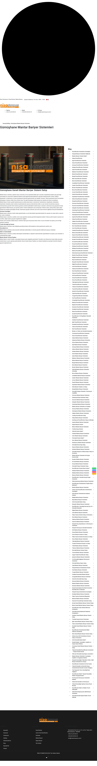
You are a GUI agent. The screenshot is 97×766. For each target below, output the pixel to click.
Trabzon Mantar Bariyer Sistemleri (80, 548)
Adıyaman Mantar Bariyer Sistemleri (81, 340)
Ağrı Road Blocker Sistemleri (79, 160)
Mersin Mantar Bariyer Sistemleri (80, 426)
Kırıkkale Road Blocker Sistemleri (80, 309)
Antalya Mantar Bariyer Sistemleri (80, 351)
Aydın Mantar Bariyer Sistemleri (80, 356)
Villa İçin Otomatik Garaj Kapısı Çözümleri (82, 654)
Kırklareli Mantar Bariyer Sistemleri (80, 449)
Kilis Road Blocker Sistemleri (79, 329)
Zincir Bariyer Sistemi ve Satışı (79, 534)
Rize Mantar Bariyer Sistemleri (79, 517)
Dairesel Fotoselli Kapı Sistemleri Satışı (82, 600)
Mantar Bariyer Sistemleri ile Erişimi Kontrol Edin (81, 456)
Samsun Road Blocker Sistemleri (80, 273)
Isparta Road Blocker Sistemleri (80, 217)
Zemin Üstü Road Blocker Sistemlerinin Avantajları (82, 490)
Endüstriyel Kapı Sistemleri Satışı (80, 397)
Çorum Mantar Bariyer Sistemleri (80, 380)
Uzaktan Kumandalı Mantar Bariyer (80, 574)
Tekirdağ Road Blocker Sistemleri (80, 282)
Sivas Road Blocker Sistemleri (79, 280)
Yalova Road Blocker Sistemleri (80, 326)
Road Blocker (38, 730)
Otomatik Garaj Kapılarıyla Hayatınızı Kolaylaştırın (81, 612)
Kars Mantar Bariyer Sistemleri (79, 440)
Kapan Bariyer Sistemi (77, 424)
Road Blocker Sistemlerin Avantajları (81, 151)
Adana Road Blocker (77, 158)
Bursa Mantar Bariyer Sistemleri (80, 373)
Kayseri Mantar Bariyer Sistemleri (80, 447)
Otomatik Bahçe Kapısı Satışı (79, 563)
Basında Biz (90, 114)
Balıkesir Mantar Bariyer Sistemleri (80, 358)
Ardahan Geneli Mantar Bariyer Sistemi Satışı (81, 616)
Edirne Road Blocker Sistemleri (80, 199)
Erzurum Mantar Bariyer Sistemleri (80, 399)
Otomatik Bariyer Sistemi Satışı (79, 550)
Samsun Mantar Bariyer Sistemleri (80, 521)
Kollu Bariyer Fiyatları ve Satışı (79, 387)
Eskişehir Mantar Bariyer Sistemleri (81, 402)
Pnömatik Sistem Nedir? (78, 438)
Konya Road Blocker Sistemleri (80, 244)
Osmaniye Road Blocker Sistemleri (80, 333)
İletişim (95, 114)
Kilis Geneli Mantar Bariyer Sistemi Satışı (82, 633)
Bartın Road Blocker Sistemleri (79, 311)
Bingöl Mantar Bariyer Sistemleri (80, 362)
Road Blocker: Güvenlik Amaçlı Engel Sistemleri (81, 478)
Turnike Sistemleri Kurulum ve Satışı (81, 543)
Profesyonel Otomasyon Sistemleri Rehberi (81, 678)
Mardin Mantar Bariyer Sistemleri (80, 487)
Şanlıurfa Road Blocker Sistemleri (80, 291)
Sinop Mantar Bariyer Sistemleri (80, 532)
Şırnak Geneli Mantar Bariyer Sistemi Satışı (82, 603)
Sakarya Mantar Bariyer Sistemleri (80, 519)
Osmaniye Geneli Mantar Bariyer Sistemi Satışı (82, 646)
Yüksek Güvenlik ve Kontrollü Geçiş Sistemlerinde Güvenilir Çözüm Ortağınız (82, 667)
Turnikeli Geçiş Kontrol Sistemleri (80, 619)
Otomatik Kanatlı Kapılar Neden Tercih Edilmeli (81, 696)
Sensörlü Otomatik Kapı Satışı (79, 579)
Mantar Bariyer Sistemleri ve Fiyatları (81, 406)
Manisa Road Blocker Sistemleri (80, 250)
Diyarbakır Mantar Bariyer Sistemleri (81, 384)
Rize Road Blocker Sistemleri (79, 271)
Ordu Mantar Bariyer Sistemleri (79, 512)
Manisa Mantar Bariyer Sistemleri (80, 475)
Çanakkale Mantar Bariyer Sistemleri (81, 375)
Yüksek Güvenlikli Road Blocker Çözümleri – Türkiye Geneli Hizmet (82, 650)
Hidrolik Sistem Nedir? (77, 431)
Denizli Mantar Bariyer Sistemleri (80, 382)
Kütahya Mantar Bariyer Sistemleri (80, 470)
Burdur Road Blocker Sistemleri (80, 187)
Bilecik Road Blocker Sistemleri (80, 174)
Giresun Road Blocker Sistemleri (80, 212)
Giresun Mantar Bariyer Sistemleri (80, 408)
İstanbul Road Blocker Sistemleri (80, 230)
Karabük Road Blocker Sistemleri (80, 324)
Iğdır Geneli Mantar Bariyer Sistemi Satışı (82, 621)
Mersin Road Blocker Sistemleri (80, 232)
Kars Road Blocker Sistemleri (79, 226)
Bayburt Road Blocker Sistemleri (80, 304)
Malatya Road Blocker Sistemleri (80, 248)
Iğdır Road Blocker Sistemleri (79, 322)
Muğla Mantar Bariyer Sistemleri (80, 497)
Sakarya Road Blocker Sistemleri (80, 268)
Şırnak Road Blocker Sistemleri (80, 313)
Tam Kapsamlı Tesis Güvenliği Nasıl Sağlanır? (81, 670)
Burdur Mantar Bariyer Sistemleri (80, 367)
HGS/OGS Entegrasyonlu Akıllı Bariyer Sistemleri (81, 692)
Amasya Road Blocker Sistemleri (80, 165)
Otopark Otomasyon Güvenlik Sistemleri (82, 527)
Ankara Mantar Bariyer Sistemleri (80, 349)
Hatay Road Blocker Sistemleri (79, 219)
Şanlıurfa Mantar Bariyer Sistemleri (81, 557)
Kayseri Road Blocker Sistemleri (80, 235)
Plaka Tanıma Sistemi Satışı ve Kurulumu (82, 514)
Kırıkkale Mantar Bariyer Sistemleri (80, 594)
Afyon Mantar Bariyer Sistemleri (80, 342)
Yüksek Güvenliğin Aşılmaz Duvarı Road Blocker (82, 684)
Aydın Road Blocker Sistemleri (79, 169)
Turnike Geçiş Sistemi (77, 429)
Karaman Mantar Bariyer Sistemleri (81, 585)
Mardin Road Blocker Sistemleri (80, 255)
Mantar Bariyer (39, 738)
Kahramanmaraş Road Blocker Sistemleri (82, 253)
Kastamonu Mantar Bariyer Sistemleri (81, 442)
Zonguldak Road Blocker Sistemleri (81, 300)
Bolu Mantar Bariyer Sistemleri (79, 365)
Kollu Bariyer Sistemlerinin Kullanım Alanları (81, 494)
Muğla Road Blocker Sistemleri (79, 257)
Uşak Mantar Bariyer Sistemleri (80, 565)
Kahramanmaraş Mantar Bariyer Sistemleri (82, 481)
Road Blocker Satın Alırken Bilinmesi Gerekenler (81, 608)
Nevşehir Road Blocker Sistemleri (80, 262)
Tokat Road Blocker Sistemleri (79, 284)
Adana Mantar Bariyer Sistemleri (80, 338)
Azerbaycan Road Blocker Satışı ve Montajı (82, 420)
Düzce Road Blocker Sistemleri (80, 335)
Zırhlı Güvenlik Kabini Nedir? (79, 640)
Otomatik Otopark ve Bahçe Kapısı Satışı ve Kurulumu (82, 452)
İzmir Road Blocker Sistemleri (79, 228)
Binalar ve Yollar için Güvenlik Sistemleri (82, 331)
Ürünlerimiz (68, 114)
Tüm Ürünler (38, 743)
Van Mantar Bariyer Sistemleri (79, 570)
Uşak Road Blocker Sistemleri (79, 293)
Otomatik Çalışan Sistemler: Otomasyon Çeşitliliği (82, 392)
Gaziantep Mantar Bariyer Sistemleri (81, 404)
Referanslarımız (80, 114)
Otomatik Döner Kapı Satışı (78, 444)
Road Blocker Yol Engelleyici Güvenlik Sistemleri (81, 316)
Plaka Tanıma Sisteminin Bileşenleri (81, 596)
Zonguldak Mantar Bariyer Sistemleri (81, 576)
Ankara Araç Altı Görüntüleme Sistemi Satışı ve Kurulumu (81, 636)
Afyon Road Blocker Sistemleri (79, 162)
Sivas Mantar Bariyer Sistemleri (80, 539)
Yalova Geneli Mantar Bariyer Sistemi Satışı (83, 623)
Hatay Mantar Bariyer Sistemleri (80, 417)
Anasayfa (56, 114)
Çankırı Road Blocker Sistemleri (80, 185)
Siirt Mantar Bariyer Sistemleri (79, 530)
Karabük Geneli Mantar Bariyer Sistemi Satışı (81, 626)
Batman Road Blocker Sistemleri (80, 302)
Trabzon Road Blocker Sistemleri (80, 286)
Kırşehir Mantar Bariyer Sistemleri (80, 459)
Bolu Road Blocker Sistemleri (79, 181)
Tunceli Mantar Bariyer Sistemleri (80, 552)
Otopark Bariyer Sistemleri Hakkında (81, 153)
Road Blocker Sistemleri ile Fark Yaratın (82, 664)
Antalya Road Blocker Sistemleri (80, 167)
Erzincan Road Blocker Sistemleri (80, 203)
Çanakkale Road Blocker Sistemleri (81, 183)
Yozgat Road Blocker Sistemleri (80, 295)
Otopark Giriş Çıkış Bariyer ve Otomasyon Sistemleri (82, 524)
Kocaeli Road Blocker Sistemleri (80, 241)
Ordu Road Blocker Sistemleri (79, 266)
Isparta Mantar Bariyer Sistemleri (80, 422)
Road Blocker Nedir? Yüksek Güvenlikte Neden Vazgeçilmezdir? (82, 674)
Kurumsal (61, 114)
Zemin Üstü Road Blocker (41, 733)
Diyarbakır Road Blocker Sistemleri (80, 196)
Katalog (74, 114)
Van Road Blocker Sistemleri (79, 298)
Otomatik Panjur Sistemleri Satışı (80, 466)
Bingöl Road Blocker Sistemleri (80, 176)
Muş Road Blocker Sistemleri (79, 259)
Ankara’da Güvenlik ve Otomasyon (80, 681)
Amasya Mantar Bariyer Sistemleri (80, 347)
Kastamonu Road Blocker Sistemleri (81, 223)
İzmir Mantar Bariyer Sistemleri (80, 435)
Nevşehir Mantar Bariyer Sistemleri (80, 504)
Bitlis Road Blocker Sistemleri (79, 178)
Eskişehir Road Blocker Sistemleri (80, 208)
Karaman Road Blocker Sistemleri (80, 307)
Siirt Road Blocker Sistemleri (79, 275)
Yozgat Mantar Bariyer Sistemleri (80, 572)
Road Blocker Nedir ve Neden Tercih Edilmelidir (81, 688)
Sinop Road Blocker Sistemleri (79, 277)
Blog (86, 114)
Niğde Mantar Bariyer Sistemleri (80, 510)
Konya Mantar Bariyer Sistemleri (80, 464)
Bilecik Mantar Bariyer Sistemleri (80, 360)
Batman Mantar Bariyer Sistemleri (80, 598)
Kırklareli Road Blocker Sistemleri (80, 237)
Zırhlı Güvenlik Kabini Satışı (79, 502)
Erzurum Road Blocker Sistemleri (80, 205)
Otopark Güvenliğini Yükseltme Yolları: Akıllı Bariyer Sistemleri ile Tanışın (83, 660)
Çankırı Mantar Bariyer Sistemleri (80, 377)
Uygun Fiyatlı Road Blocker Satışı (80, 554)
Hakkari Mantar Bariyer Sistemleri (80, 413)
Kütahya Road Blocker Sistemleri (80, 246)
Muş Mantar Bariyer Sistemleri (79, 499)
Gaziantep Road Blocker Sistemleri (80, 210)
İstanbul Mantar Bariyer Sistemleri (80, 433)
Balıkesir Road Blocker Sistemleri (80, 171)
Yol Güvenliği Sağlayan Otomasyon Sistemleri (80, 560)
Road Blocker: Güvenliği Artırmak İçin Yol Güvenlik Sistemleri (82, 507)
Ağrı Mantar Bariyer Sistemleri (79, 344)
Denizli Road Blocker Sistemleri (80, 194)
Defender (37, 735)
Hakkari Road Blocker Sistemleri (80, 221)
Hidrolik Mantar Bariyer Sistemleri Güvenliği (80, 370)
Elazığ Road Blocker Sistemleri (79, 201)
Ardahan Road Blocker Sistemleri (80, 320)
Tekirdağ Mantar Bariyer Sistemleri (80, 541)
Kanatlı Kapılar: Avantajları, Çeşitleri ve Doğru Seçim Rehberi (81, 643)
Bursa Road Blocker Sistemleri (79, 190)
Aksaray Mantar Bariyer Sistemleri (80, 581)
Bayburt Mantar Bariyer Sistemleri (80, 583)
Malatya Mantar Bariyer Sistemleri (80, 473)
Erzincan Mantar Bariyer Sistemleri (80, 395)
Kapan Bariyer (38, 740)
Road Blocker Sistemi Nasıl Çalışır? (81, 468)
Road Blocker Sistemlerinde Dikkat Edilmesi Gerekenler (80, 630)
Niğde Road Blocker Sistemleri (79, 264)
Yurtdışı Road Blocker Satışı (79, 415)
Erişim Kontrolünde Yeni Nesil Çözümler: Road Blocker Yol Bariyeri (82, 588)
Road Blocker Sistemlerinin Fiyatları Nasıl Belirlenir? (82, 484)
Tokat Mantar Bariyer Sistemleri (80, 545)
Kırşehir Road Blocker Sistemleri (80, 239)
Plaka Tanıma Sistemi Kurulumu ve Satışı (82, 536)
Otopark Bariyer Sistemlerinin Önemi (81, 567)
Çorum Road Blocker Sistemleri (80, 192)
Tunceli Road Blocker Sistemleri (80, 289)
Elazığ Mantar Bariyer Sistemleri (80, 389)
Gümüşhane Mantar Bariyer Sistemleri (20, 123)
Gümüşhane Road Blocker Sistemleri (81, 214)
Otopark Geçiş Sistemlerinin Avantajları (81, 591)
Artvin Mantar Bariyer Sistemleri (80, 353)
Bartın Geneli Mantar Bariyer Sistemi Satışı (82, 605)
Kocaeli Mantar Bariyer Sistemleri (80, 461)
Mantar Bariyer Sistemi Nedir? (79, 156)
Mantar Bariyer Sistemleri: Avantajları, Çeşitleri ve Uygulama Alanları (81, 656)
